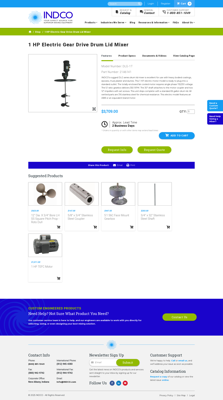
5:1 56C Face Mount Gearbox (116, 217)
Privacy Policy (166, 395)
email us (182, 360)
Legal (192, 395)
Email (117, 165)
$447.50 (108, 211)
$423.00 (35, 211)
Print (130, 165)
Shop (38, 32)
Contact (149, 12)
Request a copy (158, 376)
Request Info (117, 150)
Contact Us (179, 317)
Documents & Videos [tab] (154, 55)
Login (151, 3)
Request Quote (154, 150)
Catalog (126, 12)
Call (173, 360)
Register (165, 3)
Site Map (181, 395)
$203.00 (144, 211)
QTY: (183, 111)
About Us (187, 22)
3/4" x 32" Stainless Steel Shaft (153, 217)
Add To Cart (176, 135)
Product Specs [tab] (127, 55)
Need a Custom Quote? (213, 105)
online (165, 380)
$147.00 (71, 211)
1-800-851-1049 (178, 12)
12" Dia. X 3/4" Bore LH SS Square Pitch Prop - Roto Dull (45, 219)
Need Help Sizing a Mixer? (215, 119)
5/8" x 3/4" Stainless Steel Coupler (80, 217)
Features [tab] (106, 55)
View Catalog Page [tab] (184, 55)
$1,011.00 (35, 262)
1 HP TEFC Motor (42, 266)
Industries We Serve (112, 22)
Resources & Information (153, 22)
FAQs (176, 22)
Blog (132, 22)
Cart (184, 4)
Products (90, 22)
